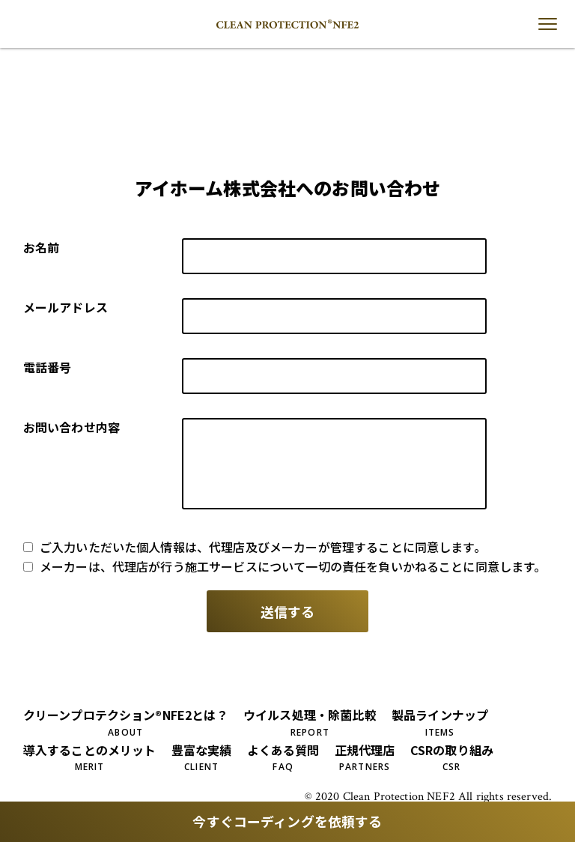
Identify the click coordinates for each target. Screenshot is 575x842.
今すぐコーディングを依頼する (287, 822)
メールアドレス (65, 307)
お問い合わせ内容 (71, 427)
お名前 (41, 247)
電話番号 (47, 367)
